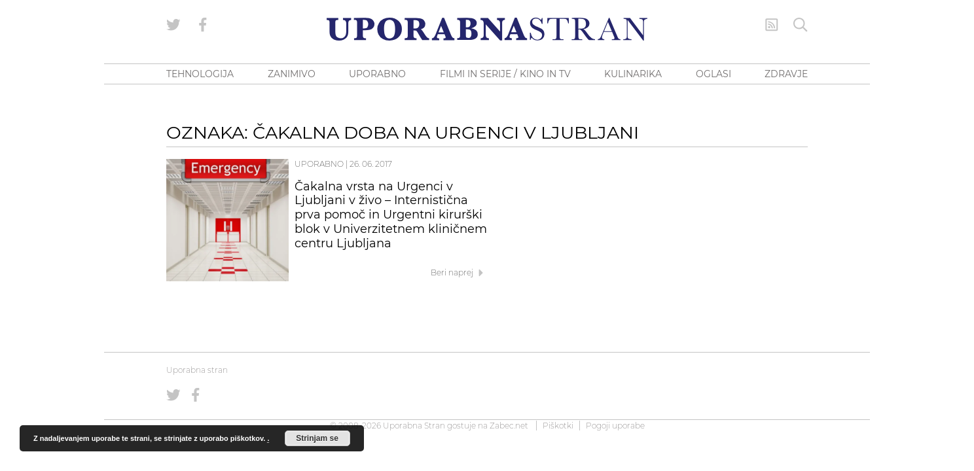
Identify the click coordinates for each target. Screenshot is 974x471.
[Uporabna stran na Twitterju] (173, 25)
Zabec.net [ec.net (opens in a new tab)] (509, 425)
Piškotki (558, 425)
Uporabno (319, 164)
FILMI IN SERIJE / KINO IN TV (505, 74)
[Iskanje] (800, 25)
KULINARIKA (633, 74)
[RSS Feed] (772, 25)
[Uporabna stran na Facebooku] (203, 25)
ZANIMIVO (292, 74)
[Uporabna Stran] (487, 29)
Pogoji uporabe (615, 425)
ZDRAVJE (786, 74)
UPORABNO (377, 74)
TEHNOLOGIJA (200, 74)
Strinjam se (317, 438)
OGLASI (713, 74)
